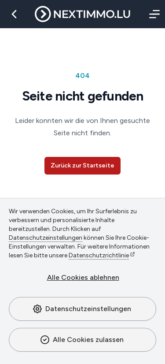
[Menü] (152, 14)
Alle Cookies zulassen (82, 339)
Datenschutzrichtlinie (99, 255)
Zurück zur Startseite (82, 165)
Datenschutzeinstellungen (81, 309)
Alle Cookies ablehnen (83, 277)
